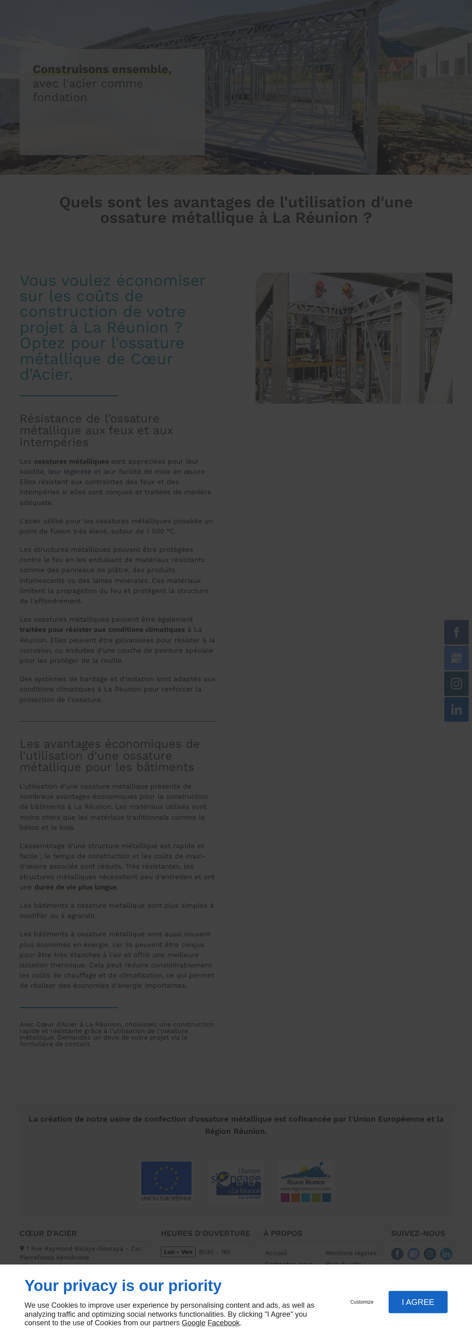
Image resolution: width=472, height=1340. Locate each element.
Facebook (223, 1323)
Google (193, 1323)
